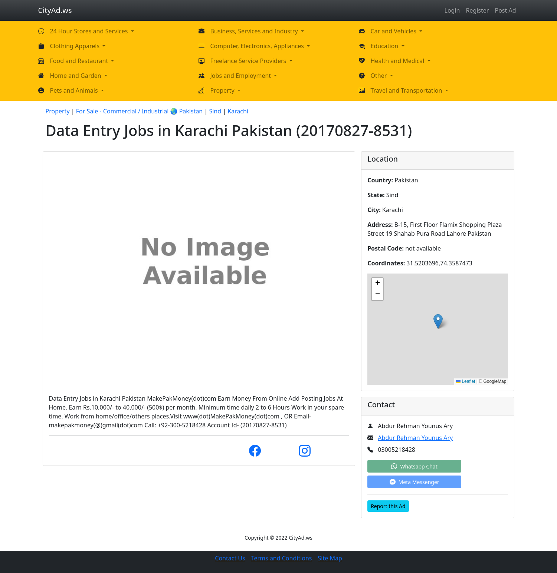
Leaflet (465, 381)
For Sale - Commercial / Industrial (122, 111)
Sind (215, 111)
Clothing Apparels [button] (75, 46)
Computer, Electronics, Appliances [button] (258, 46)
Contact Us (230, 558)
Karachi (237, 111)
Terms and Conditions (281, 558)
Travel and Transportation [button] (407, 90)
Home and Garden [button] (76, 76)
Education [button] (385, 46)
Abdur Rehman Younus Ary (415, 438)
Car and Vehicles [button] (394, 31)
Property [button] (223, 90)
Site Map (330, 558)
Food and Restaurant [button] (80, 61)
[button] (438, 321)
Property (58, 111)
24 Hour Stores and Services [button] (90, 31)
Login (452, 10)
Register (477, 10)
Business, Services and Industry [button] (254, 31)
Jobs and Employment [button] (241, 76)
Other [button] (380, 76)
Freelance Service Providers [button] (249, 61)
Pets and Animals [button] (74, 90)
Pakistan (191, 111)
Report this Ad (388, 506)
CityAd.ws (55, 10)
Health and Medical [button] (398, 61)
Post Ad (505, 10)
